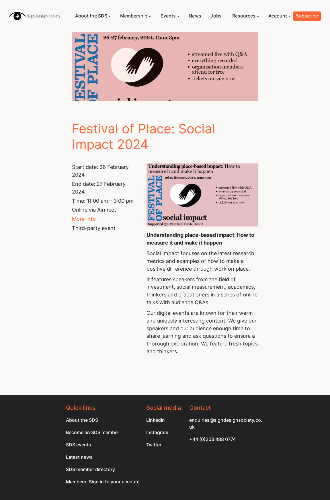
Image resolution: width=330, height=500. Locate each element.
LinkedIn (155, 420)
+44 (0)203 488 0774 (212, 439)
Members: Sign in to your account (103, 482)
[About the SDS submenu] (109, 16)
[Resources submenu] (258, 16)
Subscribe (307, 16)
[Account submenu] (289, 16)
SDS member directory (90, 469)
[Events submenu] (178, 16)
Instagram (157, 432)
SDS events (78, 445)
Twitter (153, 445)
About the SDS (82, 420)
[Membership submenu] (150, 16)
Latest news (79, 457)
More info (84, 219)
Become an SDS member (92, 432)
